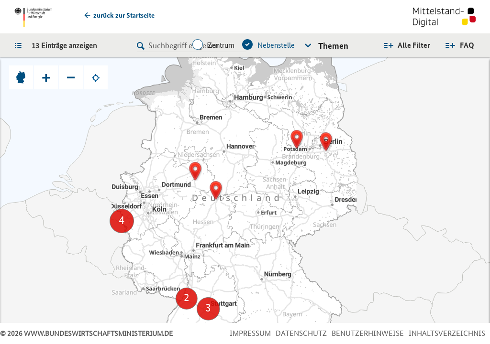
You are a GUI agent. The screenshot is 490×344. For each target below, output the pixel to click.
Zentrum (221, 45)
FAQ (467, 45)
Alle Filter (414, 45)
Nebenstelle (276, 45)
